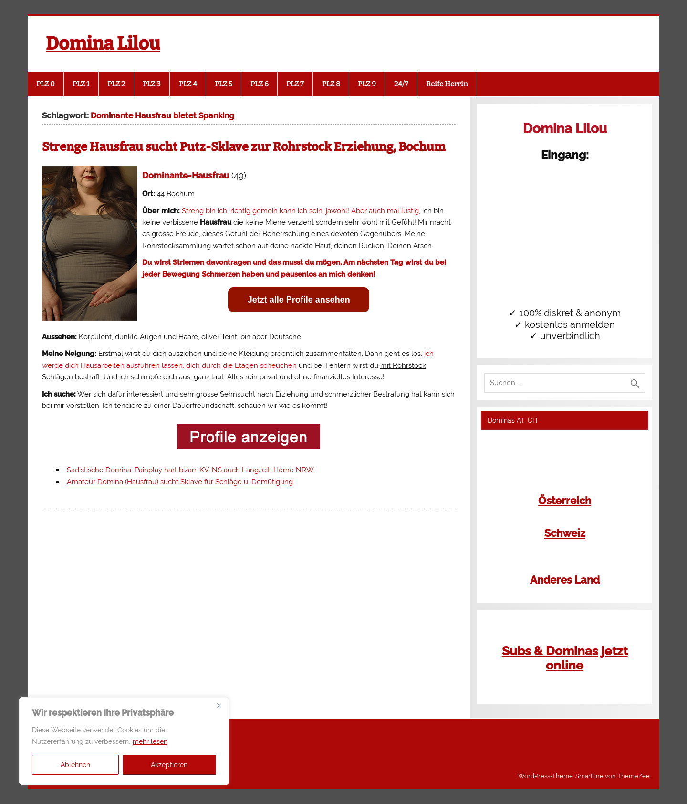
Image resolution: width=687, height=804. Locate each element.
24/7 (401, 84)
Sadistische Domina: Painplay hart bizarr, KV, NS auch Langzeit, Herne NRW (190, 470)
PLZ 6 (259, 84)
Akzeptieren (169, 765)
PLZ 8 (331, 84)
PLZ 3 (152, 84)
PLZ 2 (116, 84)
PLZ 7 (295, 84)
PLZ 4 (188, 84)
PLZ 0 (45, 84)
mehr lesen (150, 741)
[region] (124, 741)
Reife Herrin (447, 84)
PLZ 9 (367, 84)
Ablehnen (75, 765)
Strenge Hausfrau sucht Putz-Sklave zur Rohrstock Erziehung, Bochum (244, 147)
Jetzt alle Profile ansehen (299, 299)
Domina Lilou (103, 43)
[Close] (219, 705)
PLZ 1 (81, 84)
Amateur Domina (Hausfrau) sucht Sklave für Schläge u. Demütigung (180, 482)
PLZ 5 (223, 84)
